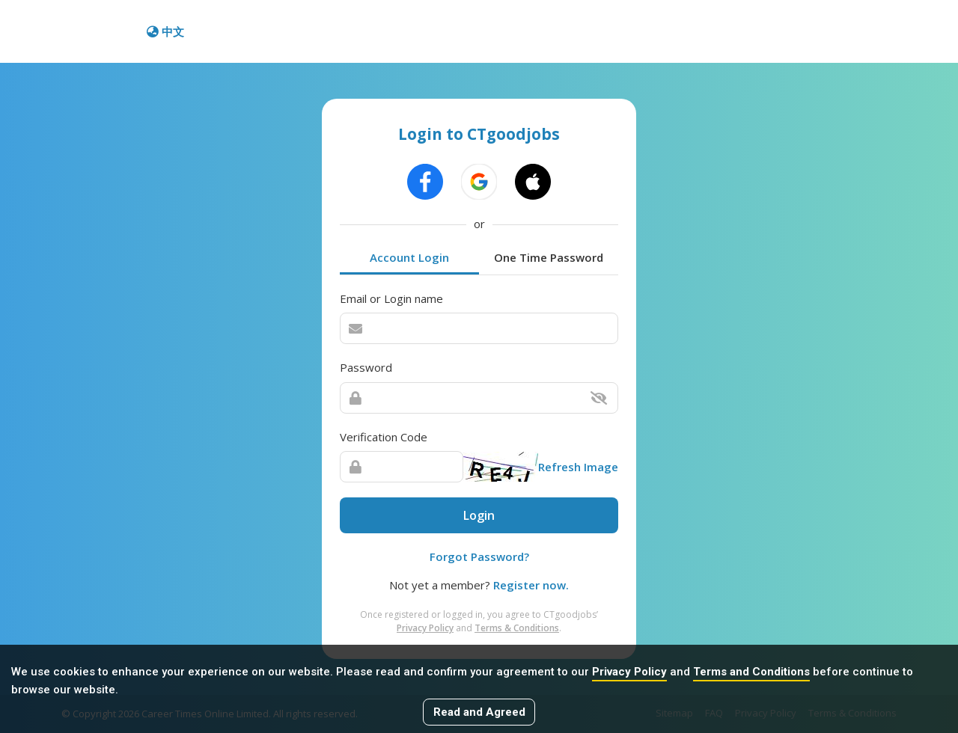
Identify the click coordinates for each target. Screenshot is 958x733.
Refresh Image (578, 466)
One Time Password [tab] (548, 257)
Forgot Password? (479, 556)
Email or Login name (391, 298)
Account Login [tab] (409, 257)
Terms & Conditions (517, 628)
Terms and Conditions (751, 671)
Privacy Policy (629, 671)
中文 (165, 31)
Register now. (531, 584)
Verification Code (383, 436)
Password (366, 367)
